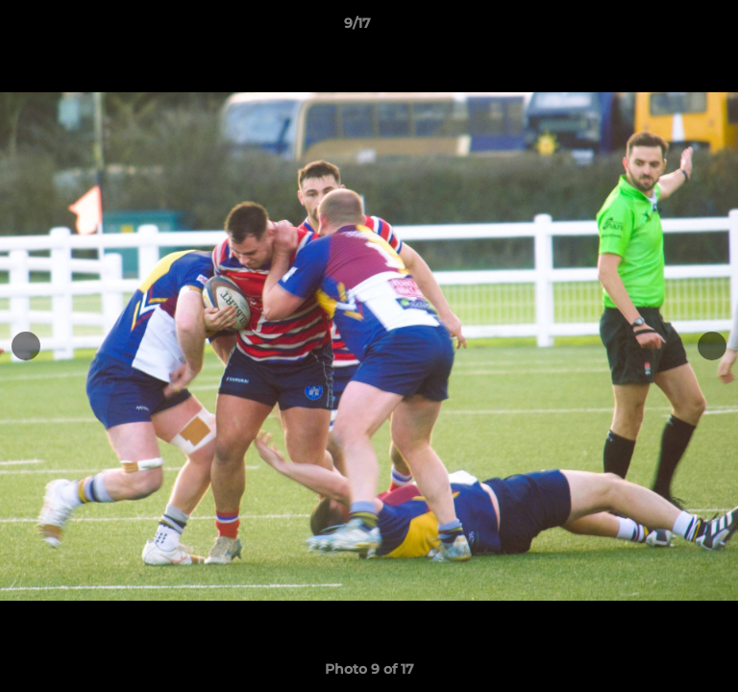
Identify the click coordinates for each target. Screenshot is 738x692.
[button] (668, 28)
